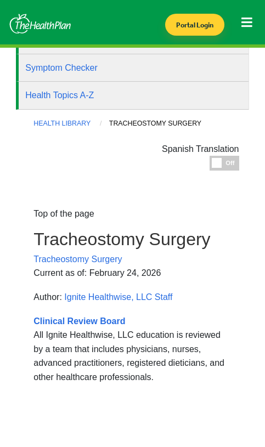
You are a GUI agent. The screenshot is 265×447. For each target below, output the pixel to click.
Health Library (62, 123)
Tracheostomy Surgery (77, 259)
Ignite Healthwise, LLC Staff (118, 297)
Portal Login (194, 25)
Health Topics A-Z (59, 95)
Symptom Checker (61, 67)
